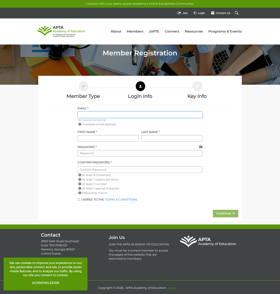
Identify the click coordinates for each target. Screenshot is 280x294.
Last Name (149, 132)
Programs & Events (225, 31)
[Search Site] (237, 13)
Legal (172, 288)
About (116, 31)
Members (135, 31)
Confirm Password (94, 162)
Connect (172, 31)
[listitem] (83, 91)
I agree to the (107, 199)
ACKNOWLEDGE (45, 283)
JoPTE (154, 31)
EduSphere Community (176, 3)
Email (82, 108)
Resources (194, 31)
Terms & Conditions (121, 199)
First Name (86, 132)
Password (86, 147)
